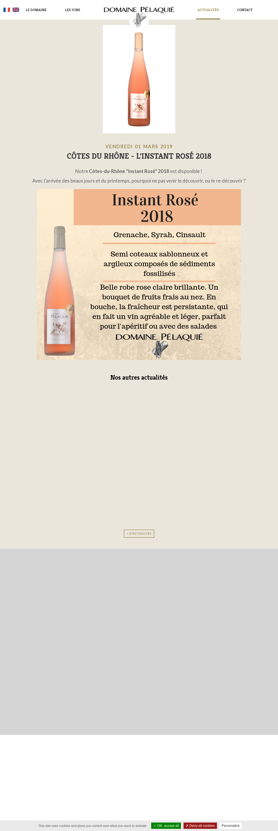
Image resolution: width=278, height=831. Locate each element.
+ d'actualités (139, 533)
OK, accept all (166, 826)
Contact (245, 9)
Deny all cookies (200, 826)
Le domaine (36, 9)
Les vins (72, 9)
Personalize (231, 826)
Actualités (208, 9)
